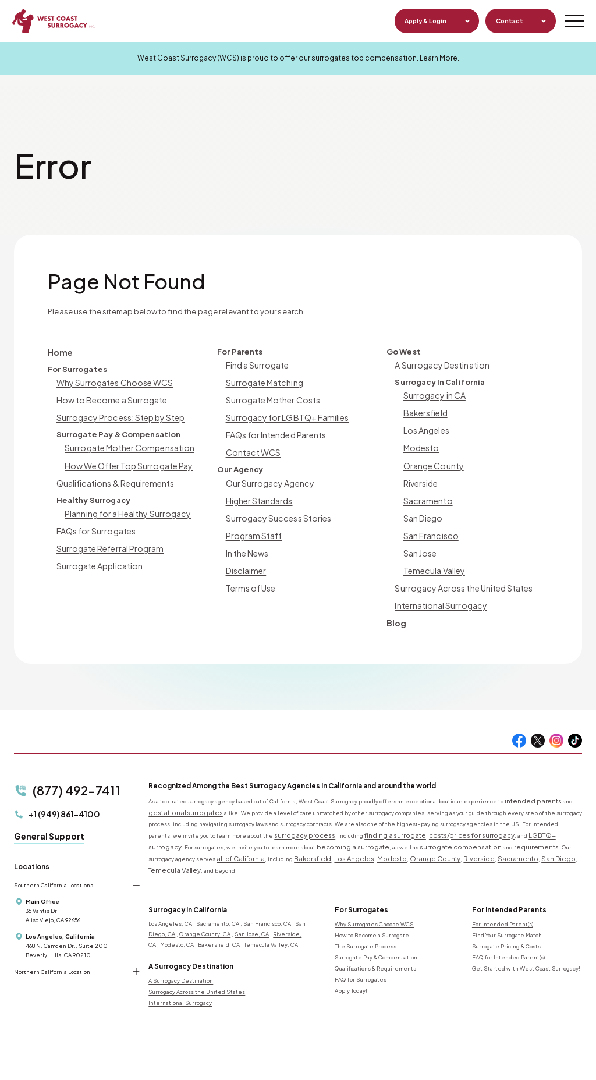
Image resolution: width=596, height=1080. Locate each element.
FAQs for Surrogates (94, 521)
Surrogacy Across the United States (460, 573)
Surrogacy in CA (432, 393)
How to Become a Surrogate (107, 397)
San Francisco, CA (267, 887)
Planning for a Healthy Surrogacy (125, 504)
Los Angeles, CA (170, 887)
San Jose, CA (252, 898)
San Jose (419, 541)
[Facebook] (519, 723)
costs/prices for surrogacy (439, 813)
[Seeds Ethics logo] (317, 1004)
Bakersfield (424, 410)
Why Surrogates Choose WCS (111, 380)
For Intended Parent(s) (502, 888)
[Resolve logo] (249, 1004)
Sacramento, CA (217, 887)
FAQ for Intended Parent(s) (508, 921)
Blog (395, 606)
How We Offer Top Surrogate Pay (124, 459)
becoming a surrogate (268, 824)
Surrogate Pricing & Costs (506, 910)
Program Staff (251, 524)
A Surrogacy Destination (440, 364)
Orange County (432, 459)
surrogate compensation (359, 824)
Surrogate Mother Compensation (126, 442)
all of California (545, 824)
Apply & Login (424, 20)
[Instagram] (556, 723)
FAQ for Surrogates (360, 943)
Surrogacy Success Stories (275, 508)
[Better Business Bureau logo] (406, 1004)
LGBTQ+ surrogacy (511, 813)
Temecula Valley (432, 557)
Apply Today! (351, 954)
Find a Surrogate (256, 364)
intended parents (529, 782)
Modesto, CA (177, 908)
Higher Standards (258, 492)
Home (60, 351)
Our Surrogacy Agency (268, 475)
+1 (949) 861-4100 (57, 792)
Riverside (420, 475)
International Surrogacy (438, 589)
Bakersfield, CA (219, 908)
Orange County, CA (204, 898)
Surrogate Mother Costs (270, 397)
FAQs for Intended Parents (274, 429)
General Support (49, 813)
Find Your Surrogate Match (507, 899)
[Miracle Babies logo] (179, 1004)
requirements (424, 824)
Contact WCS (251, 446)
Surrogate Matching (263, 380)
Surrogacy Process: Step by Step (116, 413)
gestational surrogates (179, 792)
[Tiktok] (575, 723)
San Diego (422, 508)
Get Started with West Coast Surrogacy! (526, 932)
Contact (507, 20)
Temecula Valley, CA (271, 908)
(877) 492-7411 (66, 770)
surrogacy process (298, 813)
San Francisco (429, 524)
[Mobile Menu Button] (572, 21)
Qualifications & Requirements (112, 475)
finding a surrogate (377, 813)
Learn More (438, 58)
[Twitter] (538, 723)
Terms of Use (249, 573)
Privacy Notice (135, 1057)
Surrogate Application (97, 553)
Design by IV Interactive (235, 1057)
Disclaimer (245, 557)
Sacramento (426, 492)
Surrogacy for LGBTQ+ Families (283, 413)
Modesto (420, 442)
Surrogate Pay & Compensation (376, 921)
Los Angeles (426, 426)
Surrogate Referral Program (106, 537)
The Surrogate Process (365, 910)
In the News (246, 541)
